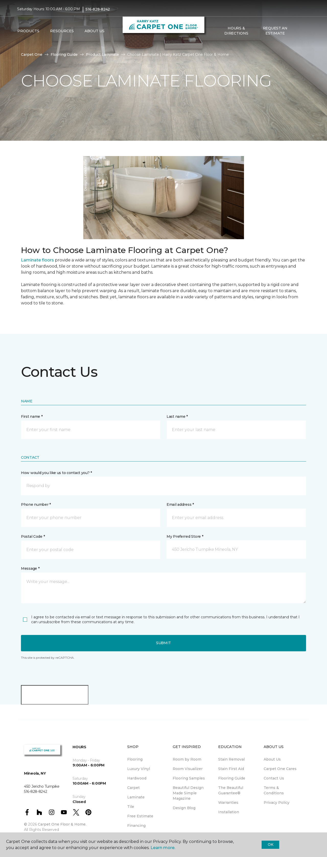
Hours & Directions (236, 31)
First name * (32, 416)
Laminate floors (37, 260)
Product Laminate (102, 54)
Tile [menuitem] (130, 806)
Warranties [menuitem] (228, 802)
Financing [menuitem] (136, 825)
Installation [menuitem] (228, 812)
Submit (163, 643)
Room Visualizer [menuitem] (188, 768)
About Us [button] (94, 31)
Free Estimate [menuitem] (140, 816)
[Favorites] (305, 31)
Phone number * (36, 504)
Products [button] (28, 31)
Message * (30, 568)
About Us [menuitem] (272, 759)
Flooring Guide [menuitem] (231, 778)
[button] (299, 31)
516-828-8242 (98, 9)
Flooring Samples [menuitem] (189, 778)
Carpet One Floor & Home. (62, 824)
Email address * (180, 504)
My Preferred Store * (185, 536)
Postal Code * (33, 536)
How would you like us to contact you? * (56, 473)
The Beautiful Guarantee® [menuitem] (230, 790)
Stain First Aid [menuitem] (231, 768)
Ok (270, 844)
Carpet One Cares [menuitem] (280, 768)
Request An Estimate (275, 31)
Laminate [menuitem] (136, 797)
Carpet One (31, 54)
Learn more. (162, 847)
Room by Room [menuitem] (187, 759)
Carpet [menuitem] (133, 787)
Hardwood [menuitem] (136, 778)
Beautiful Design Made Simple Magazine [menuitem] (188, 793)
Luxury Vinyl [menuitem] (138, 768)
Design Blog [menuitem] (184, 808)
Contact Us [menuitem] (274, 778)
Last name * (177, 416)
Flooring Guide (64, 54)
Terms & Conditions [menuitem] (274, 790)
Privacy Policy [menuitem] (276, 802)
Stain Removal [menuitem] (231, 759)
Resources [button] (62, 31)
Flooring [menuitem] (135, 759)
